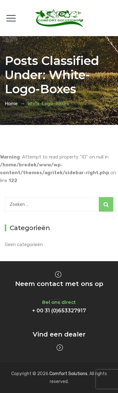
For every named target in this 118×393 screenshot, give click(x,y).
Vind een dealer (59, 334)
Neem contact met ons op (59, 284)
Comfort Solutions (68, 373)
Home (11, 103)
